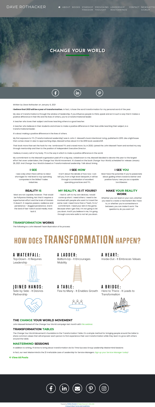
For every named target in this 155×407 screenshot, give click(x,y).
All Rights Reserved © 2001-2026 (85, 404)
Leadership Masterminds (118, 8)
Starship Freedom (87, 8)
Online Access (72, 404)
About (66, 7)
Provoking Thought (102, 8)
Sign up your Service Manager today (111, 352)
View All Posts (18, 357)
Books (76, 7)
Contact (134, 7)
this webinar (87, 324)
